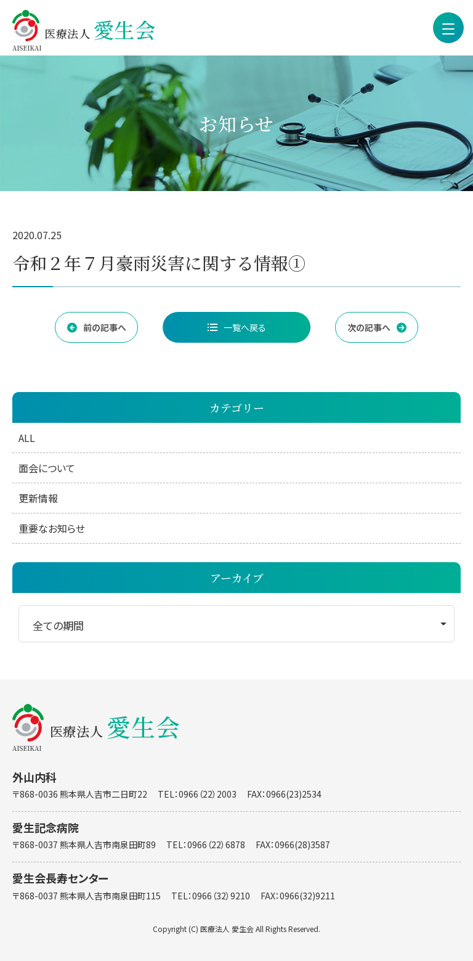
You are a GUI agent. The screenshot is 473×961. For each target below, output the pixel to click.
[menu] (448, 27)
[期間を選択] (236, 623)
